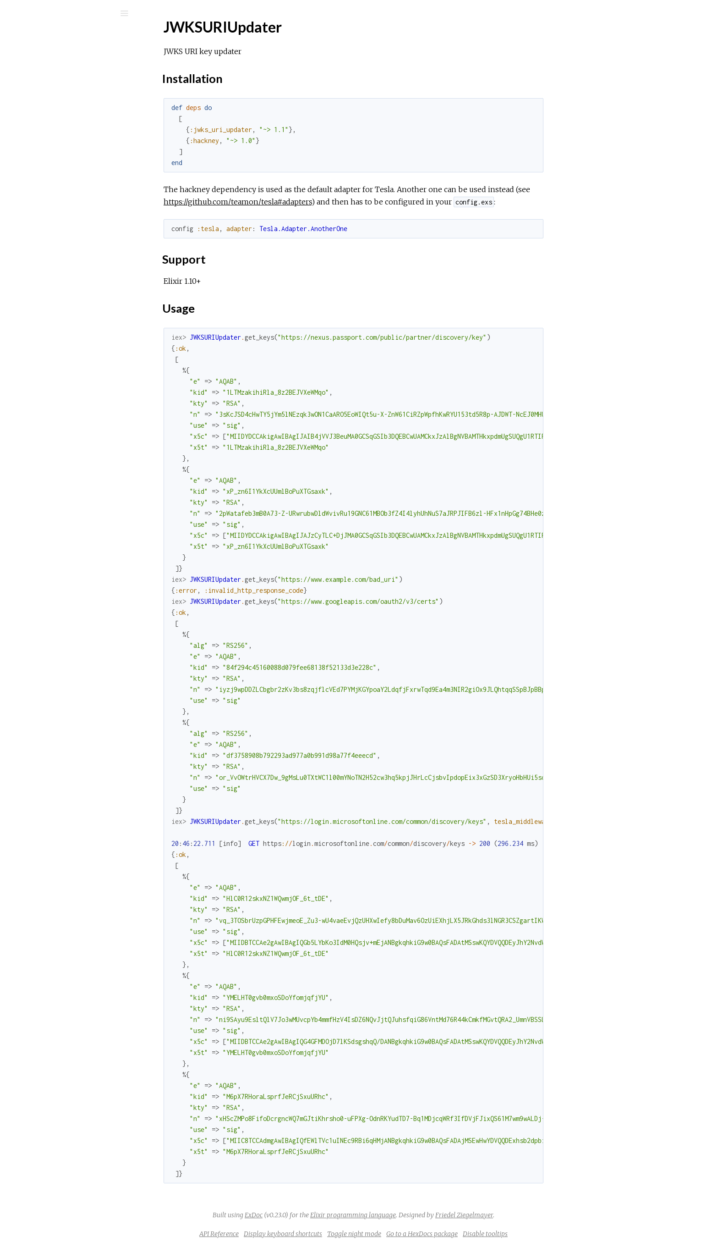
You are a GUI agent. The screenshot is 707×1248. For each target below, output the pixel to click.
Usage (44, 167)
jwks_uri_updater (66, 37)
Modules (38, 84)
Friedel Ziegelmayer (533, 1215)
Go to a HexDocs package (490, 1233)
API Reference (52, 109)
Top (40, 137)
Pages (32, 71)
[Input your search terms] (68, 13)
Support (47, 157)
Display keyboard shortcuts (351, 1233)
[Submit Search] (13, 13)
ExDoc (322, 1215)
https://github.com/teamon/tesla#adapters (306, 201)
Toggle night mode (423, 1233)
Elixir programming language (422, 1215)
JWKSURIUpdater (58, 122)
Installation (51, 147)
